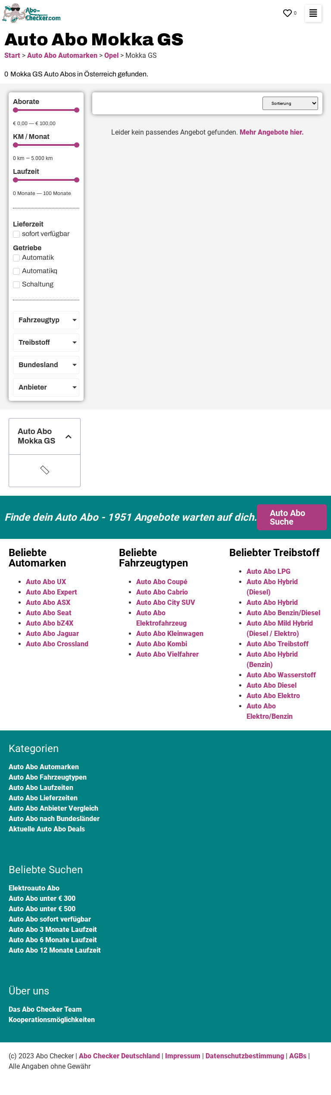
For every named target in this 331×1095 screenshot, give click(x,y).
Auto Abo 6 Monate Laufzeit (53, 940)
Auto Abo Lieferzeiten (43, 798)
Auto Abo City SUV (165, 602)
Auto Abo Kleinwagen (169, 633)
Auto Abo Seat (49, 613)
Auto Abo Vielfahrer (167, 654)
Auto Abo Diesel (272, 685)
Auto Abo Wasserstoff (281, 675)
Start (12, 55)
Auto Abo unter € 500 (42, 909)
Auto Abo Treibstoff (278, 644)
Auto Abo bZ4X (49, 623)
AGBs (297, 1056)
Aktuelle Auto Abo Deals (47, 829)
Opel (111, 55)
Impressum (182, 1056)
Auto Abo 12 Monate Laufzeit (55, 950)
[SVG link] (33, 13)
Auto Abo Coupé (161, 582)
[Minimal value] (46, 110)
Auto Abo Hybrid (272, 602)
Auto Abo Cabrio (162, 592)
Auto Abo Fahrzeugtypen (48, 777)
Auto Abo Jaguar (52, 633)
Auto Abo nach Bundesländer (54, 819)
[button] (313, 13)
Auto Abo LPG (268, 571)
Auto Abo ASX (48, 602)
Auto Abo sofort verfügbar (50, 919)
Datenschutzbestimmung (245, 1056)
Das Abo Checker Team (45, 1009)
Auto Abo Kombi (161, 644)
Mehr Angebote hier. (272, 132)
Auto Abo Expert (51, 592)
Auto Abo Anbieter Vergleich (53, 808)
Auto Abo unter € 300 (42, 898)
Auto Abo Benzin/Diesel (283, 613)
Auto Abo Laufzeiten (41, 787)
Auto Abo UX (46, 582)
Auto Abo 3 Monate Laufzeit (53, 929)
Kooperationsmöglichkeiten (52, 1020)
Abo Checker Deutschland (119, 1056)
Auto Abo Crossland (57, 644)
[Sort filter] (290, 103)
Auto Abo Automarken (62, 55)
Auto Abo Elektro (273, 696)
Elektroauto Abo (34, 888)
